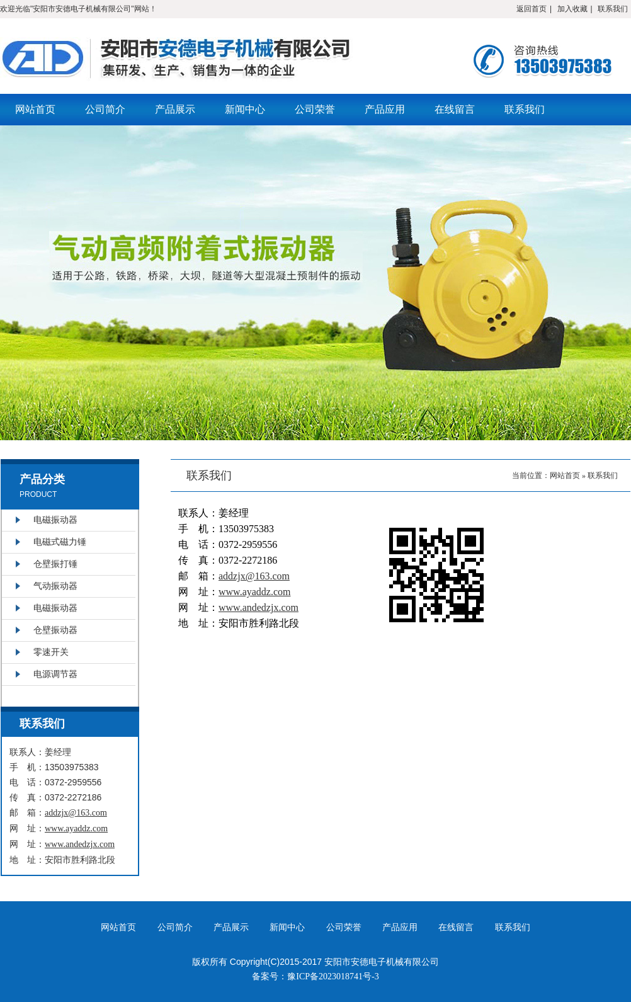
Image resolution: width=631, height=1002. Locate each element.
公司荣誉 (315, 109)
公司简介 (105, 109)
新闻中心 (245, 109)
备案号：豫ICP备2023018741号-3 (315, 976)
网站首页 (35, 109)
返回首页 (531, 8)
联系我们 (613, 8)
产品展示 (175, 109)
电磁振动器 (55, 520)
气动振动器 (55, 586)
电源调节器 (55, 674)
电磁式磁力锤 (59, 542)
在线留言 (455, 109)
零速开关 (51, 652)
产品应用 (385, 109)
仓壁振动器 (55, 630)
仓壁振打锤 (55, 564)
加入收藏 (572, 8)
